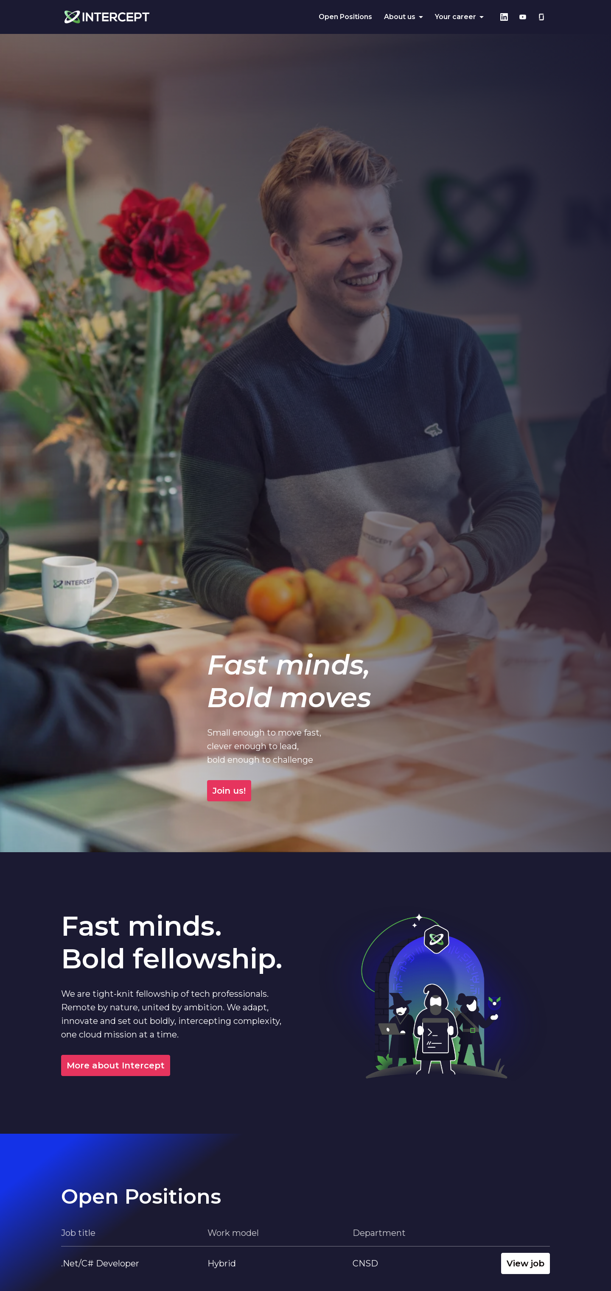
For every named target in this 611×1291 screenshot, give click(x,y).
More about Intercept (116, 1065)
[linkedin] (504, 16)
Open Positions (345, 17)
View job (525, 1263)
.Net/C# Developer (100, 1263)
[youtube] (522, 16)
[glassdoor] (541, 16)
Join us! (426, 791)
